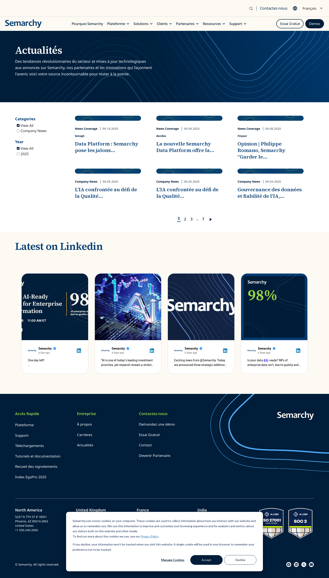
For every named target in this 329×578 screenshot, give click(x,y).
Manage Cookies (172, 560)
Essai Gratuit (290, 24)
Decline (240, 560)
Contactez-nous (273, 8)
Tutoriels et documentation (37, 456)
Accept (206, 560)
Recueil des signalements (36, 466)
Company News (32, 130)
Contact (145, 445)
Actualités (85, 445)
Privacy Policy (149, 536)
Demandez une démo (157, 424)
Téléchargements (29, 445)
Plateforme (24, 424)
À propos (84, 424)
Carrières (84, 434)
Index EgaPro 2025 (30, 476)
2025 (23, 153)
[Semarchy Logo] (23, 24)
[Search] (253, 8)
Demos (314, 23)
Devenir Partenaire (154, 455)
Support (22, 435)
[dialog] (164, 541)
